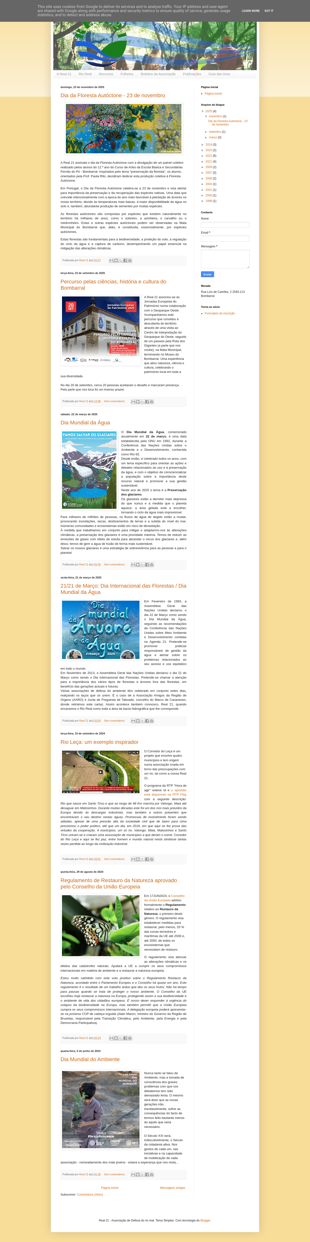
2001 (209, 190)
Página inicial (109, 1188)
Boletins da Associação (158, 74)
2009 (209, 167)
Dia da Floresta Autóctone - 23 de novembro (113, 95)
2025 (209, 111)
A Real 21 (64, 74)
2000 (209, 195)
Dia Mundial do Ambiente (90, 1059)
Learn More (251, 11)
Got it (268, 11)
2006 (209, 178)
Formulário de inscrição (220, 313)
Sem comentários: (115, 401)
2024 (209, 144)
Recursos (106, 74)
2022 (209, 155)
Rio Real (85, 74)
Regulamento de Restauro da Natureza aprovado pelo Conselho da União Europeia (119, 883)
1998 (209, 201)
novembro (216, 116)
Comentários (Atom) (90, 1194)
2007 (209, 172)
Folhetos (127, 74)
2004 (209, 184)
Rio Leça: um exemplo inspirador (100, 742)
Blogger (205, 1220)
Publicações (192, 74)
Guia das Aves (219, 74)
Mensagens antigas (172, 1188)
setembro (215, 131)
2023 (209, 150)
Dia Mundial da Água (85, 423)
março (213, 137)
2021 (209, 161)
